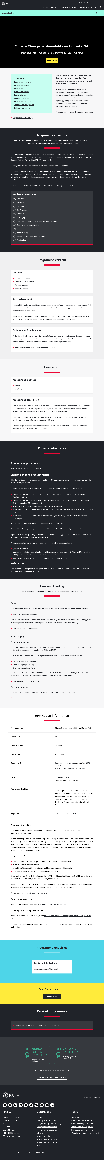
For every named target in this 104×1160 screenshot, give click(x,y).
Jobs (39, 1145)
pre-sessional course (20, 537)
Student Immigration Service (53, 924)
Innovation (65, 7)
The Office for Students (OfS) (66, 813)
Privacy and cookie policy (82, 1126)
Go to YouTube (47, 1105)
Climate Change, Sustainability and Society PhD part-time (37, 1025)
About (93, 7)
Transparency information (82, 1130)
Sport (74, 7)
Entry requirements (21, 92)
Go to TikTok (31, 1105)
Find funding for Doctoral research (26, 681)
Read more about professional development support (35, 347)
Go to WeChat (36, 1105)
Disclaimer (75, 1117)
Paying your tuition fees (22, 698)
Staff (80, 3)
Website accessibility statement (85, 1133)
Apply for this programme (24, 105)
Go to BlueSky (10, 1105)
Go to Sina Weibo (42, 1105)
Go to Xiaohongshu (52, 1105)
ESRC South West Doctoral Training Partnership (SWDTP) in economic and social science (72, 766)
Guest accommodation (47, 1142)
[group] (36, 1055)
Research (54, 7)
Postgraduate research (47, 1126)
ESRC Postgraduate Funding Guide (68, 672)
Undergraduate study (46, 1120)
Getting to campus (14, 1136)
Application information (23, 98)
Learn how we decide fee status (25, 614)
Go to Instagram (15, 1105)
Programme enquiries (22, 101)
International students (47, 1130)
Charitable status (9, 1153)
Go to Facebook (5, 1105)
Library (40, 1133)
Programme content (21, 85)
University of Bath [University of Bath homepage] (7, 3)
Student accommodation (47, 1139)
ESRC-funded (86, 647)
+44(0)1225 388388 (11, 1133)
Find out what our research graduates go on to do (74, 112)
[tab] (41, 1070)
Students (90, 3)
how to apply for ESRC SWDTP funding (51, 904)
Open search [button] (101, 7)
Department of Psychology (23, 118)
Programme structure (22, 82)
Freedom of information (81, 1120)
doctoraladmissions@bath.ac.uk (46, 969)
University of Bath (62, 777)
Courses (46, 7)
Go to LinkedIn (21, 1105)
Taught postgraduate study (49, 1123)
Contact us (41, 1117)
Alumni (100, 3)
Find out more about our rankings (52, 1077)
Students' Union (44, 1136)
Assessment (18, 88)
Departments (84, 7)
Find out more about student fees (25, 628)
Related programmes (22, 108)
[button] (36, 1070)
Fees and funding (20, 95)
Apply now (52, 60)
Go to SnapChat (26, 1105)
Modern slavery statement (82, 1123)
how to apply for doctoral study (38, 893)
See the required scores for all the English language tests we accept (36, 523)
